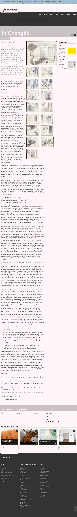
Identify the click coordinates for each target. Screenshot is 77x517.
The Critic (22, 503)
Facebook (6, 399)
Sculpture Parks (43, 491)
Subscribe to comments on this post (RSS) (28, 413)
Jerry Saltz (22, 491)
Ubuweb (22, 506)
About (57, 14)
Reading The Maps (5, 476)
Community (62, 443)
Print (2, 399)
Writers (51, 14)
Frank (2, 165)
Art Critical (22, 474)
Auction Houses (43, 472)
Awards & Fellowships (44, 474)
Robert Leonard (4, 478)
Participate (46, 14)
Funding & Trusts (43, 482)
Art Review (22, 479)
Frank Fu (9, 137)
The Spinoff (3, 481)
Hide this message (70, 3)
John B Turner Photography (6, 472)
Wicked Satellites (25, 443)
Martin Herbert (23, 492)
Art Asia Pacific (23, 472)
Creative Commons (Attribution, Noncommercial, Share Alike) (45, 451)
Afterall (21, 471)
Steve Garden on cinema (25, 499)
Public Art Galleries (43, 488)
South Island (42, 496)
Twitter (11, 399)
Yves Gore (16, 137)
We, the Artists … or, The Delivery (45, 442)
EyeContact (9, 10)
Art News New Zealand (25, 478)
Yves (7, 165)
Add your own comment (7, 413)
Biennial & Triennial (44, 475)
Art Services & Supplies (44, 471)
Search (2, 23)
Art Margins (22, 476)
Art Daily (22, 475)
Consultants (42, 476)
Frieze (21, 488)
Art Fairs (41, 469)
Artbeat (21, 481)
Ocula (21, 493)
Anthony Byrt (3, 468)
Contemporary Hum (24, 486)
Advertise (63, 14)
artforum (22, 482)
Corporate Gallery (43, 478)
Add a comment (63, 42)
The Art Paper (23, 502)
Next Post (5, 447)
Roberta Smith (23, 498)
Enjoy (2, 471)
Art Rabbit (3, 469)
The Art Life (3, 479)
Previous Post (63, 447)
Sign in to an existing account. (53, 421)
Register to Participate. (51, 416)
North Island (42, 495)
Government (42, 483)
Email (15, 399)
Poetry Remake (23, 496)
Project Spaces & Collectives (45, 486)
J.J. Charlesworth (23, 489)
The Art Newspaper (24, 500)
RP (75, 35)
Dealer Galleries (43, 479)
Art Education (42, 468)
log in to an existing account (21, 3)
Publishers (42, 489)
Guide (40, 14)
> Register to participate (8, 3)
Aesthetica (22, 469)
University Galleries (44, 492)
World (41, 498)
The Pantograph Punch (25, 505)
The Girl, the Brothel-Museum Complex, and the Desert (7, 442)
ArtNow (21, 483)
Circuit (21, 485)
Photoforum (22, 495)
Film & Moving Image (44, 481)
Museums (42, 485)
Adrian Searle (23, 468)
